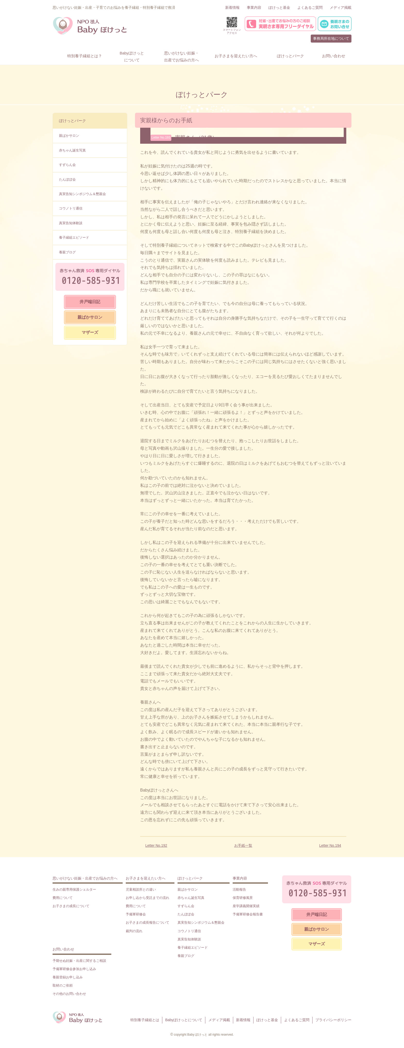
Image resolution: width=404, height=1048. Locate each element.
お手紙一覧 (243, 845)
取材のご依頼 (63, 985)
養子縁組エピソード (74, 237)
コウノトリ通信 (70, 208)
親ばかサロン (69, 136)
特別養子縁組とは (144, 1020)
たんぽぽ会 (67, 179)
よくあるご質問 (310, 7)
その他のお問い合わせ (69, 994)
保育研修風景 (243, 898)
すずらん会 (67, 165)
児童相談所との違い (141, 889)
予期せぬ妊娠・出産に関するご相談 (79, 961)
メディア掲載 (340, 7)
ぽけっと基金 (279, 7)
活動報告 (239, 889)
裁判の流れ (134, 931)
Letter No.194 (330, 845)
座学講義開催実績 (246, 906)
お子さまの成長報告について (147, 922)
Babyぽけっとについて (183, 1020)
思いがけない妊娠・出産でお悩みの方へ (85, 878)
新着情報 (232, 7)
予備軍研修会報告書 (248, 914)
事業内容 (254, 7)
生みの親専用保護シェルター (74, 889)
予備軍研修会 (136, 914)
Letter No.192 (156, 845)
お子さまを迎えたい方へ (145, 878)
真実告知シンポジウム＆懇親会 (82, 194)
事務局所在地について (331, 38)
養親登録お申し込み (68, 977)
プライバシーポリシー (333, 1020)
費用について (63, 898)
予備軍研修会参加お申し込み (74, 969)
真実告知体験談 (70, 223)
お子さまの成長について (71, 906)
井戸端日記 (90, 302)
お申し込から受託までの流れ (147, 898)
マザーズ (90, 332)
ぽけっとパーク (72, 120)
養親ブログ (67, 252)
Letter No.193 (161, 137)
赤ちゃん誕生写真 (72, 150)
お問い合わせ (63, 949)
